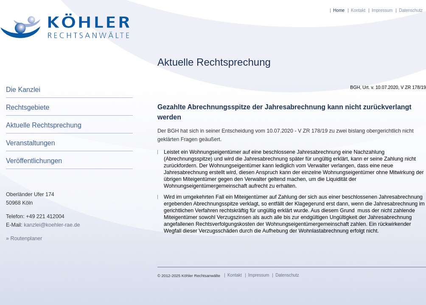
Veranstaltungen (30, 143)
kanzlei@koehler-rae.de (52, 225)
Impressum (382, 10)
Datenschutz (411, 10)
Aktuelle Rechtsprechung (43, 125)
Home (339, 10)
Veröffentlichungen (34, 160)
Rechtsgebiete (27, 107)
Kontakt (358, 10)
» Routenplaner (24, 238)
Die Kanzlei (23, 89)
